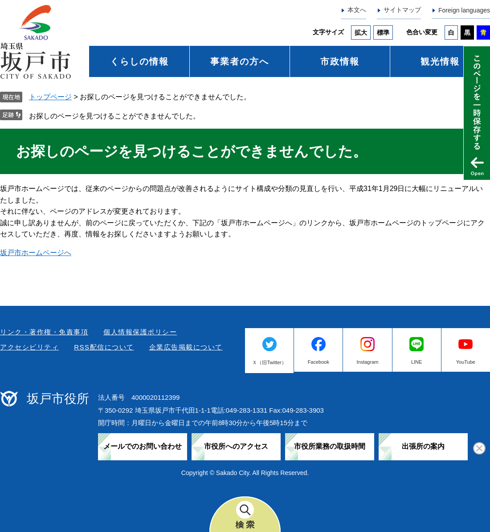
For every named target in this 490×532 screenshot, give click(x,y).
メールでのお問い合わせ (142, 446)
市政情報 (339, 61)
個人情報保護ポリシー (140, 332)
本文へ (356, 9)
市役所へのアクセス (236, 446)
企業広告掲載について (186, 347)
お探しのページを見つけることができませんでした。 (114, 116)
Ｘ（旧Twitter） (269, 362)
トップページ (50, 97)
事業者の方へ (239, 61)
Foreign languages (464, 10)
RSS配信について (104, 347)
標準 (383, 32)
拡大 (361, 32)
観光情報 (440, 61)
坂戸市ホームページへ (35, 252)
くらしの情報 (139, 61)
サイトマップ (402, 9)
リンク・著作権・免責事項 (44, 332)
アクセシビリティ (29, 347)
